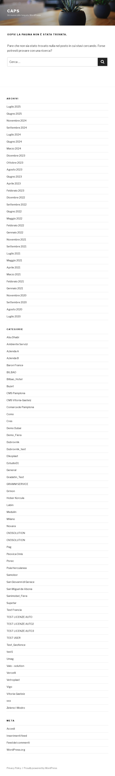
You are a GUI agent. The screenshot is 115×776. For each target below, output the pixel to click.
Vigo (9, 686)
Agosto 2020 (14, 309)
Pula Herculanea (17, 568)
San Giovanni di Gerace (20, 582)
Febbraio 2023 (15, 190)
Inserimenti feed (17, 735)
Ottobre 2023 (15, 162)
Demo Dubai (14, 428)
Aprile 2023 (14, 183)
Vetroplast (13, 679)
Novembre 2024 (17, 120)
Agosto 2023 (14, 169)
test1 (10, 651)
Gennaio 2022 (15, 232)
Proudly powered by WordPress (40, 768)
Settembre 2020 (17, 302)
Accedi (11, 728)
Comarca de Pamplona (20, 407)
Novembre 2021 (16, 239)
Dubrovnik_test (16, 449)
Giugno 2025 (14, 113)
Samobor (12, 574)
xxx (9, 700)
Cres (9, 421)
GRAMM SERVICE (17, 484)
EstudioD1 (13, 463)
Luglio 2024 (14, 134)
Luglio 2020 (14, 316)
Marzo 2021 (14, 274)
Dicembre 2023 (16, 155)
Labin (10, 505)
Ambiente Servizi (17, 344)
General (11, 470)
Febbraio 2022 (15, 225)
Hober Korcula (15, 498)
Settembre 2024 (17, 127)
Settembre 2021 (16, 246)
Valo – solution (15, 665)
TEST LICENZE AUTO (19, 617)
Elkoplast (12, 456)
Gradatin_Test (15, 477)
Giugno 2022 (14, 211)
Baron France (15, 365)
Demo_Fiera (14, 435)
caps (13, 11)
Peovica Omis (15, 554)
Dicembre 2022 (16, 197)
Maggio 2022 (14, 218)
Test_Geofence (16, 644)
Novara (11, 526)
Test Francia (14, 609)
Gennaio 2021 (15, 288)
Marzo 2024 (14, 148)
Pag (9, 547)
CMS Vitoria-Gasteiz (19, 400)
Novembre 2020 (16, 295)
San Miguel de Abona (19, 589)
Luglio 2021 (13, 253)
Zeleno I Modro (16, 707)
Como (10, 414)
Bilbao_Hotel (14, 379)
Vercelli (11, 672)
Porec (10, 560)
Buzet (10, 386)
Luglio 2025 (14, 106)
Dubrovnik (13, 442)
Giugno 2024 (14, 141)
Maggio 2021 (14, 260)
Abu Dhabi (13, 337)
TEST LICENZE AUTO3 (20, 630)
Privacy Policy (14, 768)
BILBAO (11, 372)
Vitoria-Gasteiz (16, 693)
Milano (11, 519)
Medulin (11, 512)
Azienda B (13, 358)
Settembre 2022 (17, 204)
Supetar (11, 603)
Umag (10, 658)
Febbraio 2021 (15, 281)
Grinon (11, 491)
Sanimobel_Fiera (17, 595)
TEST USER (14, 637)
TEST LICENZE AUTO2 (20, 623)
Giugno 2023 (14, 176)
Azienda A (13, 351)
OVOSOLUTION (16, 533)
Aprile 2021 (13, 267)
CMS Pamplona (16, 393)
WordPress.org (16, 749)
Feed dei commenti (18, 742)
